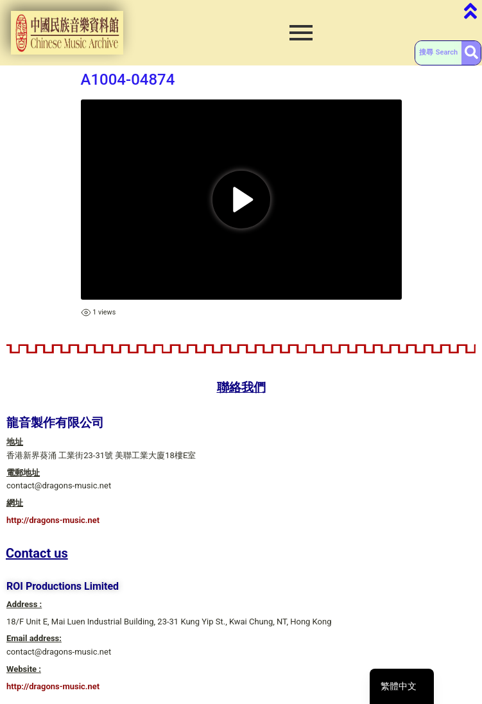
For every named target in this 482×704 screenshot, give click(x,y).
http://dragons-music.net (52, 520)
